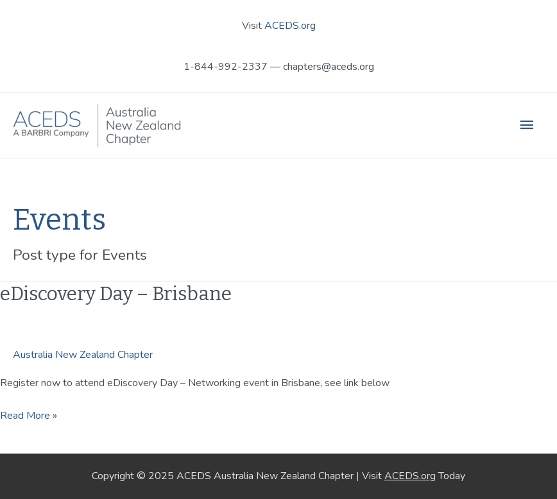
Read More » (28, 415)
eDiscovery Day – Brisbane (116, 293)
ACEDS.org (290, 26)
